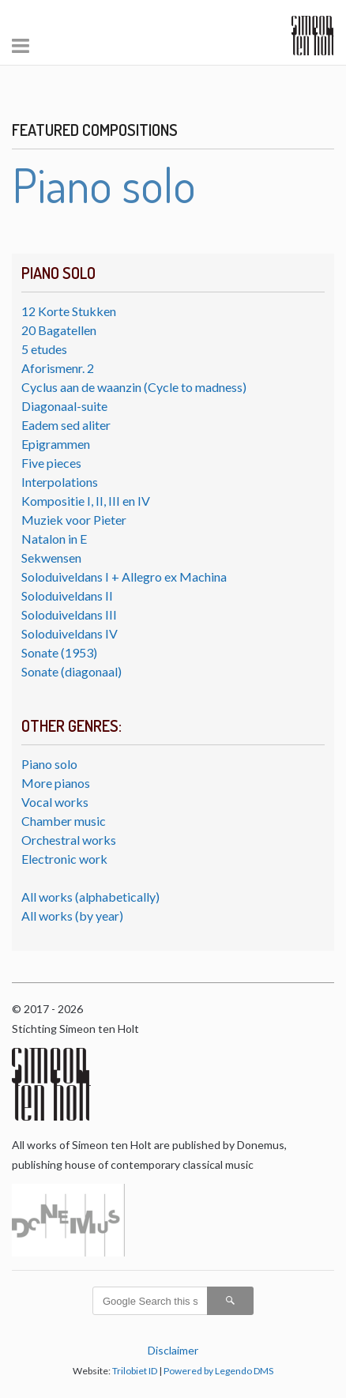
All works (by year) (72, 915)
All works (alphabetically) (90, 896)
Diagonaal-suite (64, 405)
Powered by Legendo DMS (218, 1371)
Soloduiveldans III (69, 614)
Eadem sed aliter (66, 424)
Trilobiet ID (134, 1371)
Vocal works (54, 801)
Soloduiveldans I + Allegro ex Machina (124, 576)
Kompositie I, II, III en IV (85, 500)
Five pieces (51, 462)
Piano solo (49, 763)
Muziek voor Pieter (73, 519)
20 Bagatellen (58, 329)
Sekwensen (51, 557)
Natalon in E (54, 538)
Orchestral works (68, 839)
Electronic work (64, 858)
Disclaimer (173, 1350)
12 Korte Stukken (68, 310)
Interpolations (59, 481)
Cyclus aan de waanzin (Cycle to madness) (133, 386)
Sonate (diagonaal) (71, 671)
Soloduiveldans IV (69, 633)
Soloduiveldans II (67, 595)
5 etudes (44, 348)
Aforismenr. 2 (57, 367)
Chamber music (63, 820)
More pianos (55, 782)
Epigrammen (55, 443)
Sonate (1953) (59, 652)
